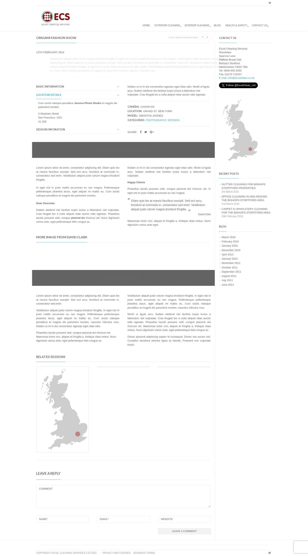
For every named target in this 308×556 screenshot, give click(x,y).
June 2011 (228, 284)
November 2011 (231, 262)
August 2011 (229, 275)
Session (173, 120)
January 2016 (230, 245)
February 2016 (230, 241)
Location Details (48, 95)
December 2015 (231, 250)
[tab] (77, 88)
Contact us (260, 25)
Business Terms (144, 553)
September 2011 (231, 271)
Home (146, 25)
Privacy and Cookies (116, 553)
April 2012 (227, 254)
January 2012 (230, 258)
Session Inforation (50, 129)
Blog (217, 25)
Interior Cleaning (197, 25)
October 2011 (230, 267)
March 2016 (229, 237)
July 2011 (227, 280)
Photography (156, 120)
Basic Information (50, 86)
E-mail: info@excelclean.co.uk (236, 77)
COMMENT (123, 496)
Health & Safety (236, 25)
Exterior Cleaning (167, 25)
